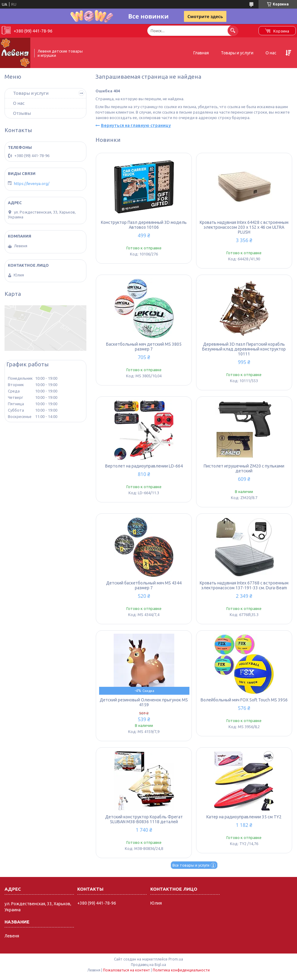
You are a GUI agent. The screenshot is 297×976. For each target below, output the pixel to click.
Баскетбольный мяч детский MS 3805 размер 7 (144, 346)
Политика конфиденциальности (181, 970)
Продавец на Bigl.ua (148, 965)
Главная (201, 52)
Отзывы (22, 113)
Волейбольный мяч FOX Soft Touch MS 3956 (244, 699)
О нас (270, 52)
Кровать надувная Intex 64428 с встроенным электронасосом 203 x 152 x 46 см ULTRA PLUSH (244, 227)
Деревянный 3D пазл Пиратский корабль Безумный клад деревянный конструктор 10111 (244, 349)
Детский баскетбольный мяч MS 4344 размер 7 (144, 585)
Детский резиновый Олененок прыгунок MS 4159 (144, 702)
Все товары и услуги (190, 865)
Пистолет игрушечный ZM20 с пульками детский (244, 468)
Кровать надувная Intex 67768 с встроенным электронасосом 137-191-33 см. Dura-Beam (244, 585)
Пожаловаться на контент (126, 970)
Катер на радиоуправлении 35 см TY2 (244, 816)
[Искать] (233, 30)
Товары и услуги (237, 52)
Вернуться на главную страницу (136, 125)
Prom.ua (176, 959)
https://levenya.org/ (31, 183)
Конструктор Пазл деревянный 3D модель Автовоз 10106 (144, 225)
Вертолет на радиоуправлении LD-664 (144, 466)
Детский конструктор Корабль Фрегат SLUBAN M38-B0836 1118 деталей (144, 819)
